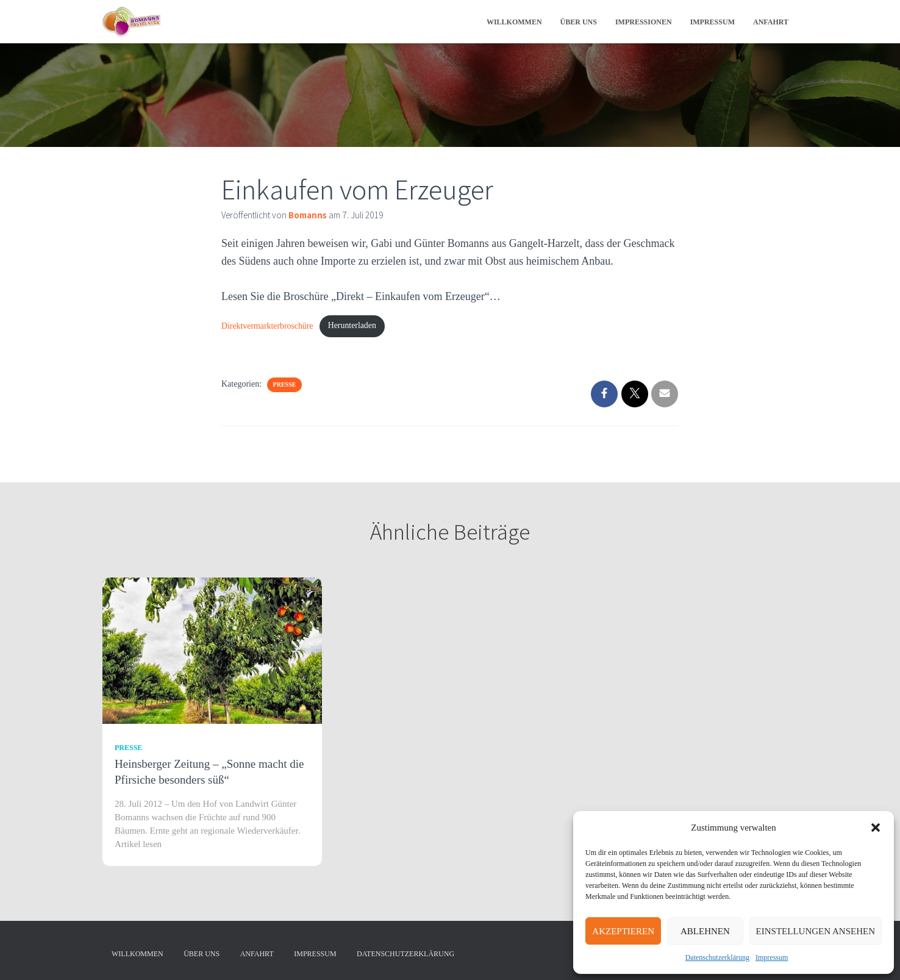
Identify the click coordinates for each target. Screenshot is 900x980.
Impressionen (643, 22)
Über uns (578, 22)
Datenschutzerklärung (717, 957)
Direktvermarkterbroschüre (269, 326)
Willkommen (514, 22)
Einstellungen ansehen (815, 931)
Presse (284, 385)
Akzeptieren (623, 931)
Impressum (771, 957)
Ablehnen (705, 931)
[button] (876, 827)
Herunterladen (357, 326)
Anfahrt (770, 22)
